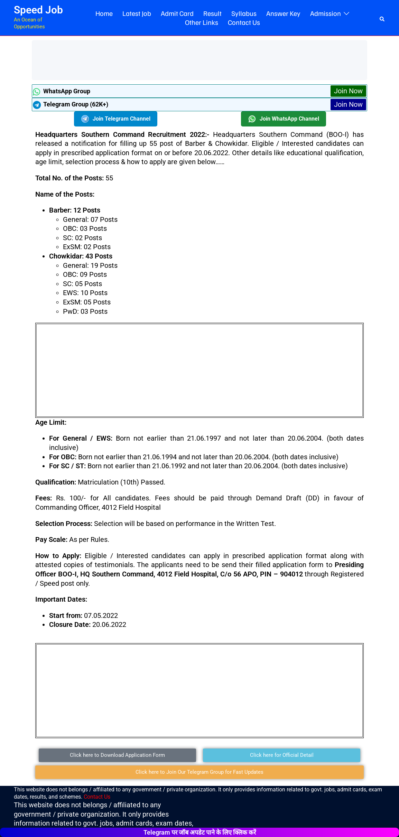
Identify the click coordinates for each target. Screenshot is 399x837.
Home (104, 13)
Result (212, 13)
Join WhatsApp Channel (283, 119)
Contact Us (244, 22)
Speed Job (38, 10)
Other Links (201, 22)
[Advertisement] (161, 59)
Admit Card (177, 13)
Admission (325, 13)
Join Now (348, 91)
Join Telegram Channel (115, 119)
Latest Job (136, 13)
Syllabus (244, 13)
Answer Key (283, 13)
